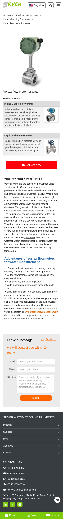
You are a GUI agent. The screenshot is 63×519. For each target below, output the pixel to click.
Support (7, 431)
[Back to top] (57, 500)
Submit (35, 398)
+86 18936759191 (15, 479)
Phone (12, 369)
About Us (8, 445)
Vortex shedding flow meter (16, 19)
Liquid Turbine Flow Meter (18, 135)
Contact (7, 452)
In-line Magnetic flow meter (18, 104)
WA (31, 515)
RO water (30, 237)
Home (10, 15)
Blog (5, 438)
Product (20, 15)
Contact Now (33, 164)
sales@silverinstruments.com (21, 489)
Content (9, 377)
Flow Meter (32, 15)
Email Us (48, 339)
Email (12, 361)
